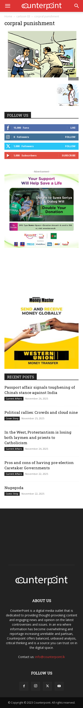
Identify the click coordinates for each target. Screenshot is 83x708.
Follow (70, 137)
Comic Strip (12, 493)
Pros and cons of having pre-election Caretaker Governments (39, 465)
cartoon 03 (23, 16)
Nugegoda (13, 487)
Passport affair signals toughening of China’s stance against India (39, 390)
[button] (7, 6)
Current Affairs (14, 398)
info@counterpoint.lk (50, 657)
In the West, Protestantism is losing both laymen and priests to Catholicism (37, 437)
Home (8, 16)
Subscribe (68, 155)
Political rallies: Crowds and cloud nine (41, 412)
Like (72, 127)
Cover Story (12, 418)
